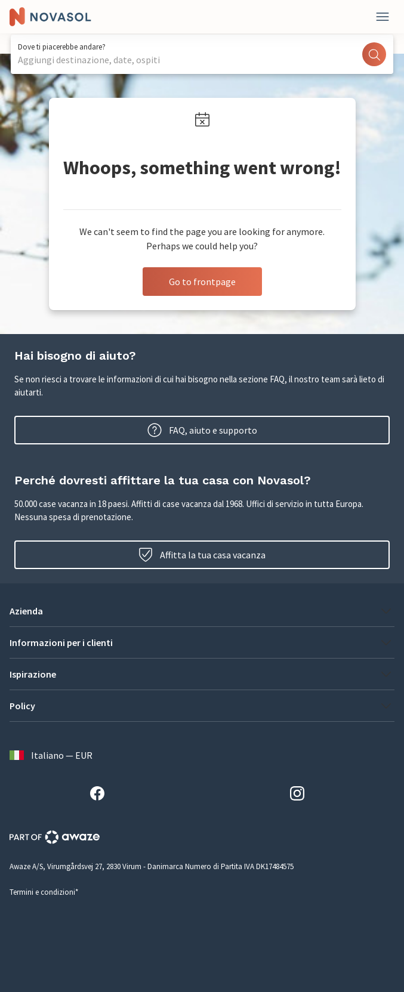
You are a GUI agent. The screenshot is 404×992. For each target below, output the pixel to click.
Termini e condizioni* (44, 892)
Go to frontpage (202, 282)
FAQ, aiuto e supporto (202, 430)
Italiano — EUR (51, 755)
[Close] (382, 17)
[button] (202, 610)
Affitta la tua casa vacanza (202, 555)
